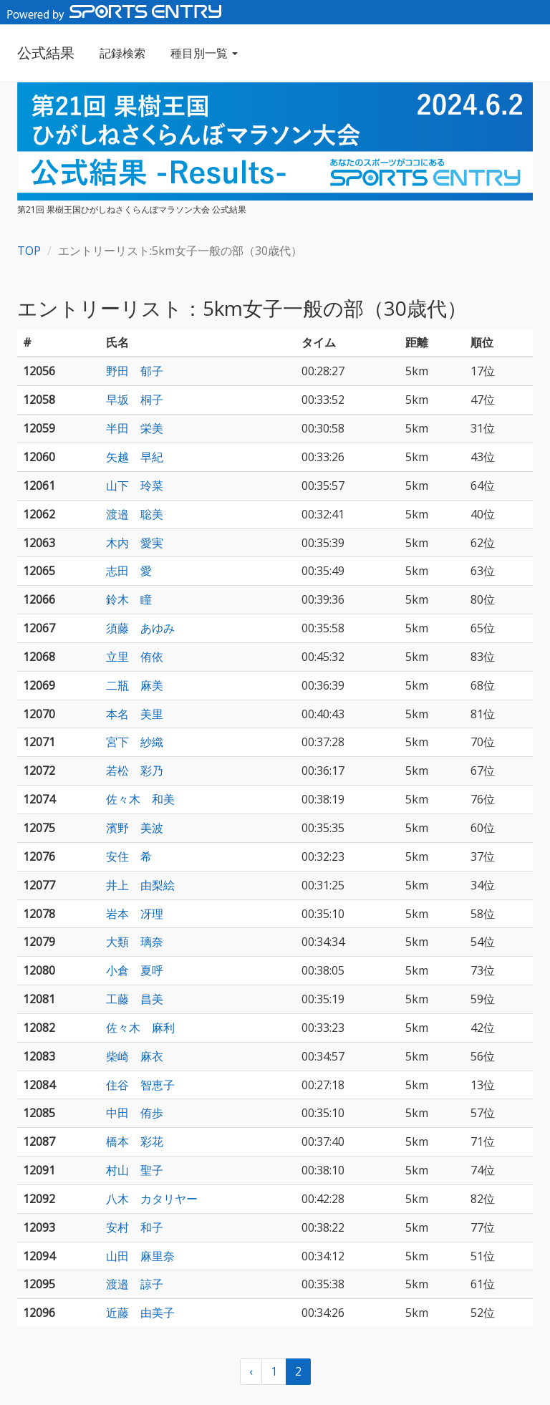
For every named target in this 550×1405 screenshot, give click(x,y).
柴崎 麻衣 (134, 1056)
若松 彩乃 (134, 770)
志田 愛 (129, 571)
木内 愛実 (134, 543)
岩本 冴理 (134, 914)
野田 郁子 (134, 371)
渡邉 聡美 (134, 514)
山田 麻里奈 (140, 1256)
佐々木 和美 (140, 799)
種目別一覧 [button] (204, 53)
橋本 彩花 (134, 1141)
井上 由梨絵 (140, 885)
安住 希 (129, 856)
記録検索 (122, 53)
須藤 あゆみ (140, 628)
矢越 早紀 (134, 457)
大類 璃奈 (134, 942)
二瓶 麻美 (134, 685)
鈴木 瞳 (129, 599)
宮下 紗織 (134, 742)
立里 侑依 (134, 657)
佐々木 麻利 (140, 1027)
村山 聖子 (134, 1170)
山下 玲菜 (134, 485)
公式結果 (45, 52)
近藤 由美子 (140, 1312)
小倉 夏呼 (134, 970)
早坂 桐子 (134, 399)
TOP (29, 251)
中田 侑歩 (134, 1113)
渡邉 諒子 (134, 1284)
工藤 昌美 (134, 999)
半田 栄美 (134, 428)
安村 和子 (134, 1227)
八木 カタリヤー (152, 1199)
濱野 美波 (134, 828)
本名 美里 (134, 714)
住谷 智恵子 (140, 1085)
